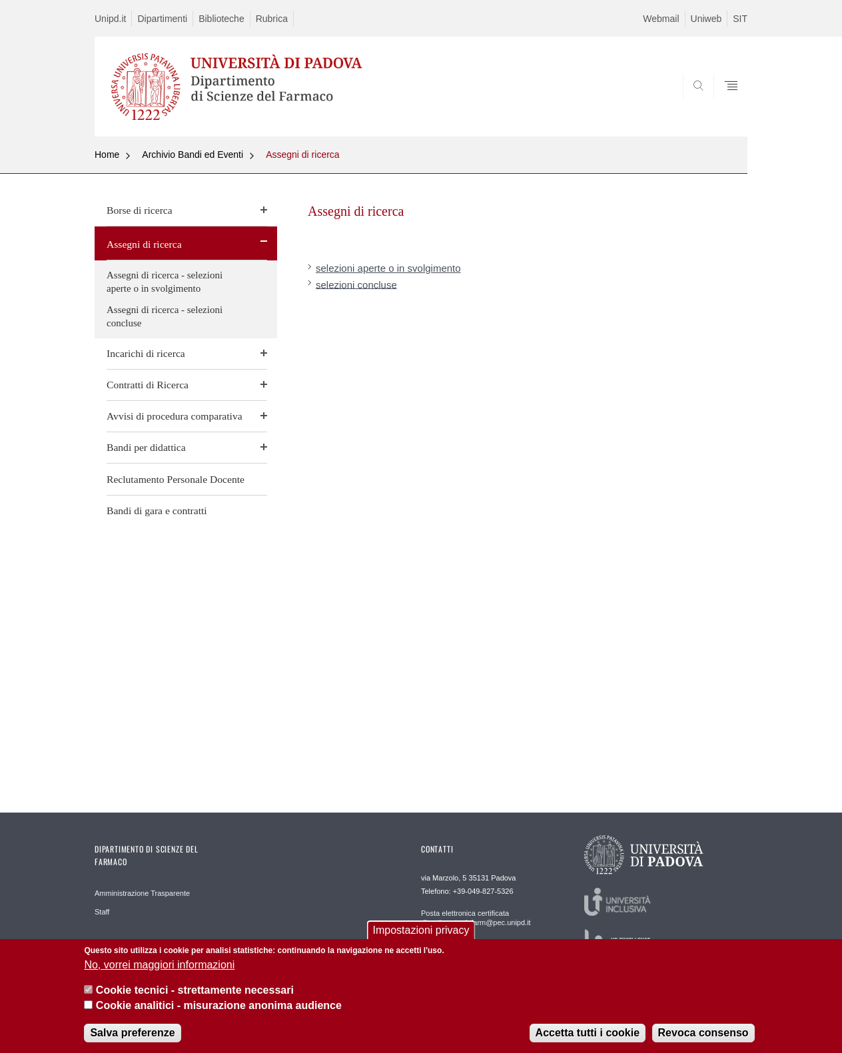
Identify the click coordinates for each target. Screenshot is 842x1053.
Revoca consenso (703, 1039)
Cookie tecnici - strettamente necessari (195, 997)
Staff (102, 912)
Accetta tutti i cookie (587, 1039)
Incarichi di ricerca (146, 353)
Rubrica (272, 18)
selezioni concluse (356, 284)
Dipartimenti (162, 18)
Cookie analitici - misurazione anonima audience (219, 1012)
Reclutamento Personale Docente (175, 479)
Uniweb (706, 18)
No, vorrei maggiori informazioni (159, 971)
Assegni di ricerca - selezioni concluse (164, 316)
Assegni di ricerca (303, 154)
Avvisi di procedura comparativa (174, 416)
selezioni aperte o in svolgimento (388, 268)
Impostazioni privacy (421, 937)
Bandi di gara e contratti (157, 510)
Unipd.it (110, 18)
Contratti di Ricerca (148, 384)
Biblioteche (221, 18)
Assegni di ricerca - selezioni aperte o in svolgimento (164, 282)
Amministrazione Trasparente (142, 893)
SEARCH (724, 104)
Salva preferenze (132, 1039)
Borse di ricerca (140, 210)
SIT (740, 18)
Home (107, 154)
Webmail (661, 18)
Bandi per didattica (146, 447)
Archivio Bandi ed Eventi (192, 154)
